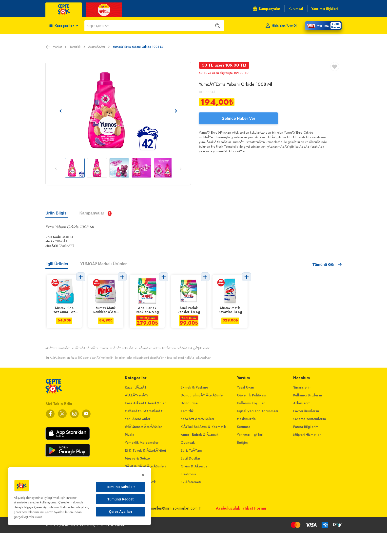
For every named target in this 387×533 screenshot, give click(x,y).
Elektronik (188, 474)
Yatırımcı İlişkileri (250, 434)
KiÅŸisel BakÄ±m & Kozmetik (203, 426)
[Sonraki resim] (176, 111)
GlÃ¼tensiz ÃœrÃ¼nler (143, 426)
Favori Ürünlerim (306, 411)
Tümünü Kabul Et (120, 487)
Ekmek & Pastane (194, 387)
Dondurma (189, 403)
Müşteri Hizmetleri (307, 434)
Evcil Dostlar (190, 458)
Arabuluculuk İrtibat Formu (241, 508)
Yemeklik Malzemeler (141, 442)
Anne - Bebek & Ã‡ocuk (199, 434)
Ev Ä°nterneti (191, 482)
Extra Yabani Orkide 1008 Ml (69, 227)
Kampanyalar (266, 8)
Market (59, 46)
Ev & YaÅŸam (191, 450)
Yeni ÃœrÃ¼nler (137, 418)
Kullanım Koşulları (251, 403)
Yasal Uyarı (245, 387)
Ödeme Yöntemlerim (309, 418)
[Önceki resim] (60, 111)
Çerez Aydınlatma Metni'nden (54, 507)
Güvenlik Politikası (251, 395)
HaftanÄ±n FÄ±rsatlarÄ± (144, 411)
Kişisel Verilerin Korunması (257, 411)
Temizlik (77, 46)
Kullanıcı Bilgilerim (307, 395)
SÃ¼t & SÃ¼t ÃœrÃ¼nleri (145, 466)
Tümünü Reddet (120, 499)
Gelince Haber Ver (238, 118)
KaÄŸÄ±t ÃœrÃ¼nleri (197, 418)
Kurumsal (244, 426)
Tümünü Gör (327, 264)
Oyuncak (188, 442)
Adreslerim (301, 403)
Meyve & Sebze (137, 458)
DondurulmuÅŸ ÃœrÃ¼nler (202, 395)
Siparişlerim (302, 387)
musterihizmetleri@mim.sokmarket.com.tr (168, 508)
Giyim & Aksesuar (195, 466)
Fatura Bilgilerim (305, 426)
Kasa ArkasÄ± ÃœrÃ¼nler (145, 403)
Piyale (129, 434)
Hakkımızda (246, 418)
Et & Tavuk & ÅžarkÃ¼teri (145, 450)
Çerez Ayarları (120, 512)
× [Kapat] (143, 475)
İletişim (242, 442)
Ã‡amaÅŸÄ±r (99, 46)
